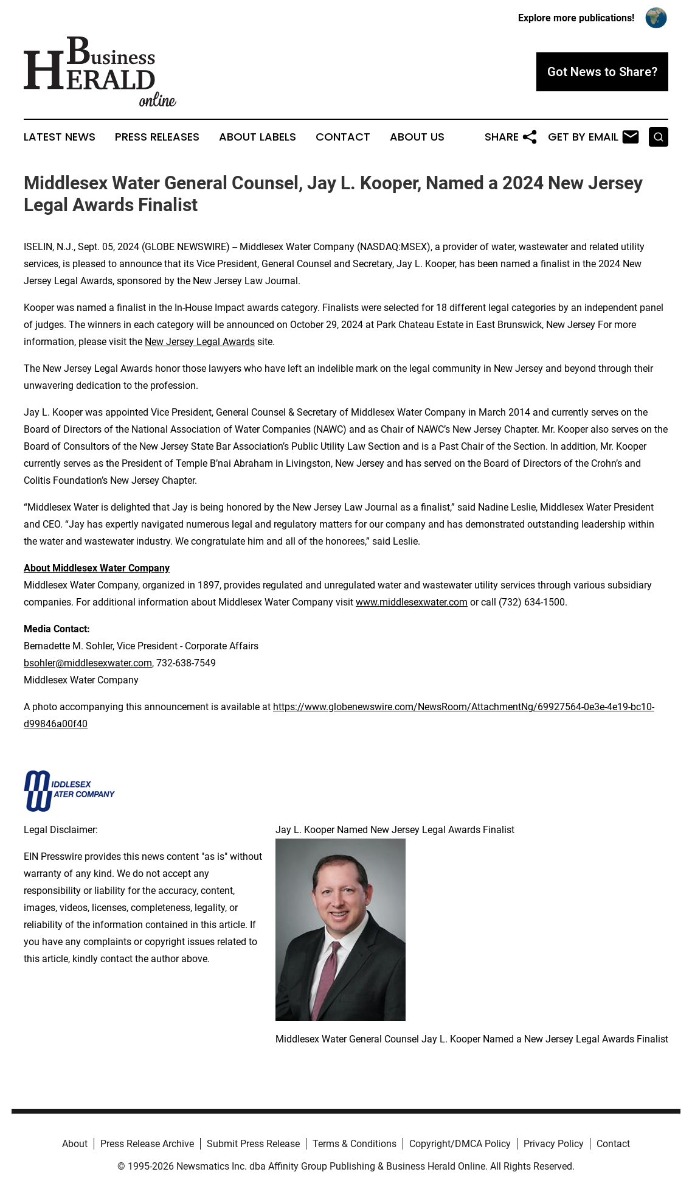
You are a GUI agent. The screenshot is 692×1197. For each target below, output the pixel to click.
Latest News (59, 137)
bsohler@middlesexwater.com (88, 663)
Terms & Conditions (354, 1144)
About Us (417, 137)
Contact (343, 137)
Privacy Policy (554, 1144)
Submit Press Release (253, 1144)
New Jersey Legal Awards (200, 341)
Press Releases (157, 137)
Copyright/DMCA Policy (460, 1144)
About (75, 1144)
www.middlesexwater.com (412, 602)
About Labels (257, 137)
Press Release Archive (147, 1144)
